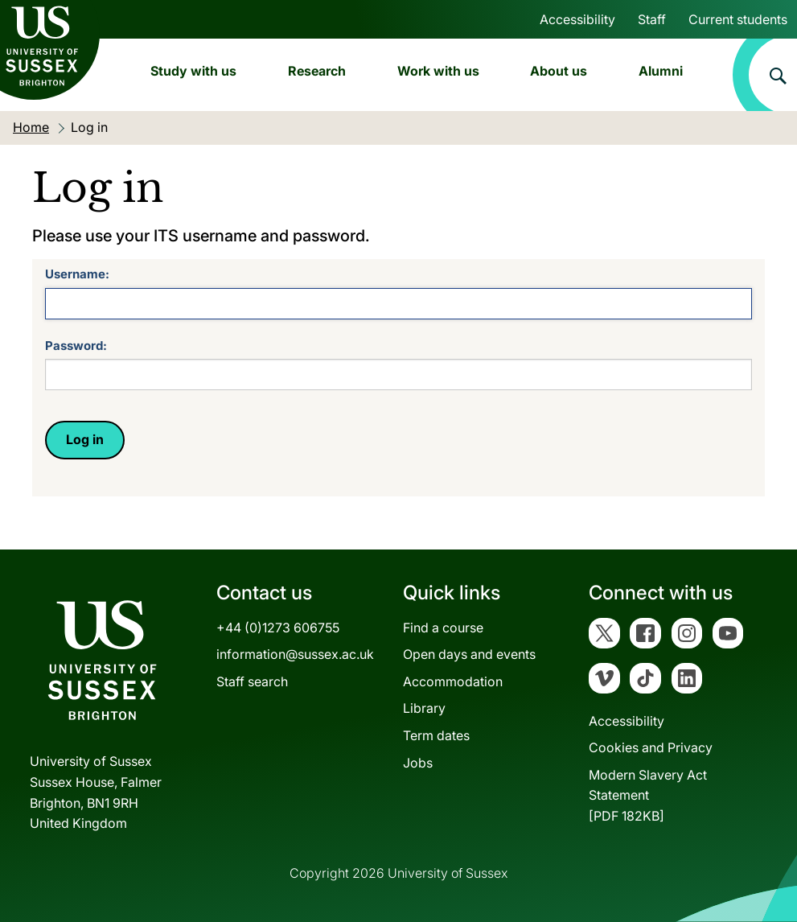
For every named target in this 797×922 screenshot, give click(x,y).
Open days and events (469, 654)
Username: (77, 274)
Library (424, 708)
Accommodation (453, 681)
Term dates (436, 735)
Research (317, 71)
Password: (76, 345)
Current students (737, 19)
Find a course (443, 627)
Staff (652, 19)
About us (558, 71)
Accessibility (577, 19)
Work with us (438, 71)
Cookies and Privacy (651, 747)
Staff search (252, 681)
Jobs (418, 763)
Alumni (661, 71)
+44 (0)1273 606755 (277, 627)
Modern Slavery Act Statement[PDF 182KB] (648, 795)
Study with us (193, 71)
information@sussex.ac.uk (295, 654)
